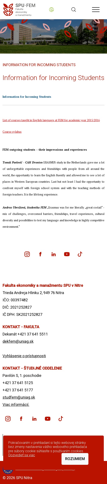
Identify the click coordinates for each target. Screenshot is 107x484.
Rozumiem (75, 458)
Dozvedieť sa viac (21, 455)
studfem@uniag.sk (19, 397)
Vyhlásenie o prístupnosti (24, 356)
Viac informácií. (16, 404)
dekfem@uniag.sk (18, 341)
